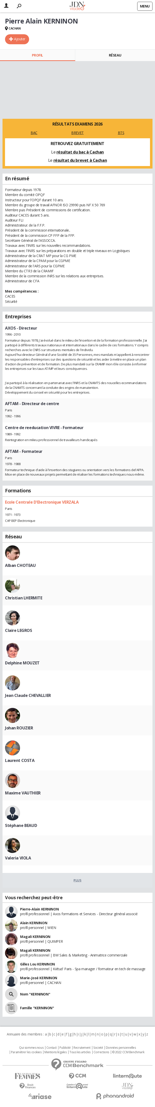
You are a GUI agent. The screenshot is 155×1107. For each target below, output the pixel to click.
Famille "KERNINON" (37, 1007)
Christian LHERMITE (23, 598)
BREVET (77, 132)
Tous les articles (80, 1052)
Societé (98, 1047)
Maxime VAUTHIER (23, 793)
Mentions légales (55, 1052)
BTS (121, 132)
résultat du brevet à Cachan (80, 160)
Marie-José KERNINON (38, 977)
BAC (34, 132)
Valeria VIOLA (18, 858)
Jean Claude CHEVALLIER (28, 695)
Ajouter (19, 39)
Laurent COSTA (20, 760)
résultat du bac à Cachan (80, 152)
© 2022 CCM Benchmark (128, 1052)
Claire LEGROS (18, 630)
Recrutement (81, 1047)
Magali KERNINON (35, 936)
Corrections (101, 1052)
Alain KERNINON (33, 922)
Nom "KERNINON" (35, 994)
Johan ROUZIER (19, 728)
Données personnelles (121, 1047)
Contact (51, 1047)
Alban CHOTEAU (20, 565)
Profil (37, 55)
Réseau (115, 55)
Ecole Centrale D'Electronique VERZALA (42, 502)
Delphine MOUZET (22, 663)
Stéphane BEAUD (21, 825)
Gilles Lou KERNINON (37, 964)
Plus (77, 880)
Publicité (64, 1047)
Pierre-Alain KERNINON (39, 909)
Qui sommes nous (31, 1047)
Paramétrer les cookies (26, 1052)
